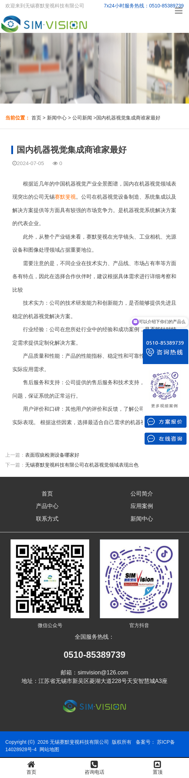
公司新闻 (82, 118)
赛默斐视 (65, 197)
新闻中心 (57, 118)
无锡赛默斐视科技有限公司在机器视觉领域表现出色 (82, 465)
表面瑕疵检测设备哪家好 (52, 455)
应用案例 (141, 506)
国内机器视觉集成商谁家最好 (128, 118)
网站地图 (49, 749)
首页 (36, 118)
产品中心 (47, 506)
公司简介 (141, 494)
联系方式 (47, 519)
